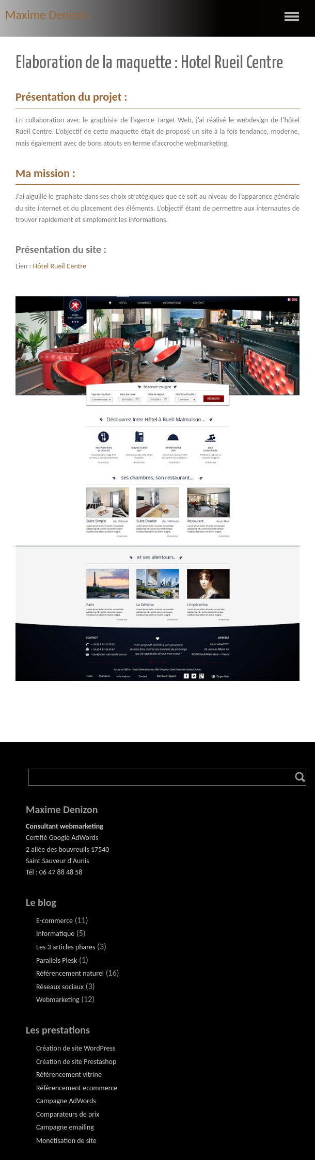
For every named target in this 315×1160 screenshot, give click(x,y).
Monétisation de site (66, 1140)
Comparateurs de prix (67, 1114)
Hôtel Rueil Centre (60, 266)
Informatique (55, 933)
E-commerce (54, 920)
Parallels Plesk (56, 960)
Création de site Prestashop (76, 1061)
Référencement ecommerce (76, 1088)
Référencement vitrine (69, 1074)
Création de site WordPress (75, 1048)
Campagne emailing (65, 1127)
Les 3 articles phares (65, 947)
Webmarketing (58, 999)
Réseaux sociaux (60, 986)
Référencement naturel (70, 973)
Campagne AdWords (66, 1101)
